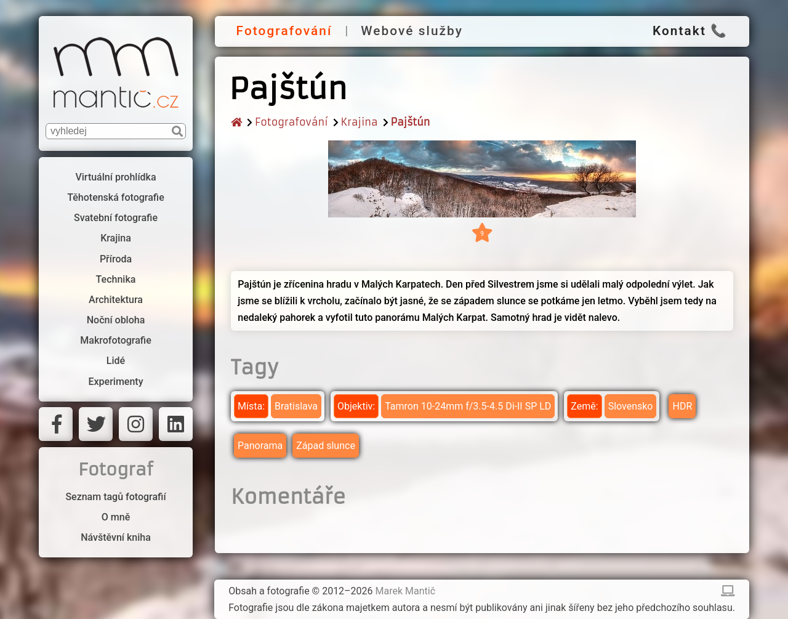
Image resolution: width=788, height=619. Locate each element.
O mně (116, 517)
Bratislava (296, 406)
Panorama (260, 445)
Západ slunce (325, 445)
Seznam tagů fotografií (115, 497)
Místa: (251, 406)
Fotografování (284, 30)
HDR (682, 406)
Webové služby (412, 30)
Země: (584, 406)
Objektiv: (356, 406)
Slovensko (630, 406)
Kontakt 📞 (690, 30)
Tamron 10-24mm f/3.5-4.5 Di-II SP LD (468, 406)
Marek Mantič (406, 591)
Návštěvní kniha (116, 537)
